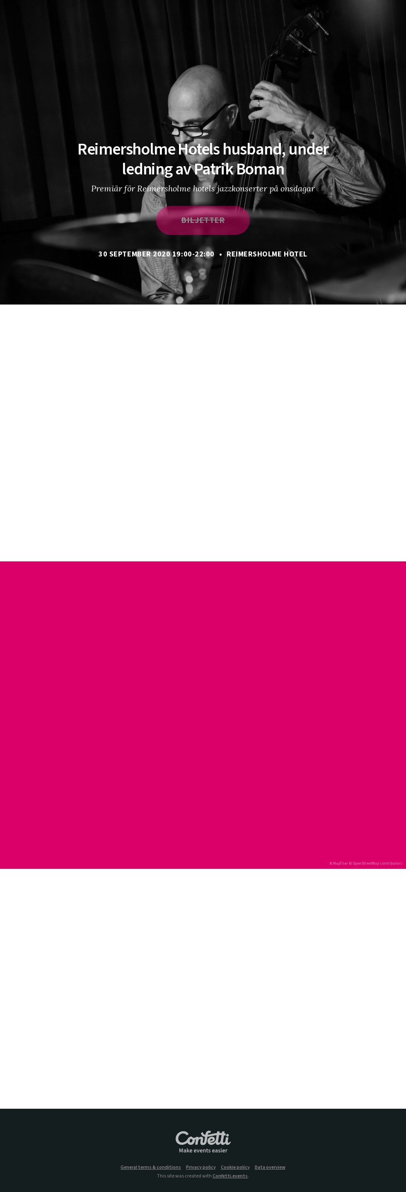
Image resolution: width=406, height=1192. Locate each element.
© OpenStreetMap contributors (375, 863)
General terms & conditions (151, 1167)
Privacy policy (201, 1167)
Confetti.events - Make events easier (203, 1142)
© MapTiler (338, 863)
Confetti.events (230, 1176)
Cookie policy (235, 1167)
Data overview (270, 1167)
